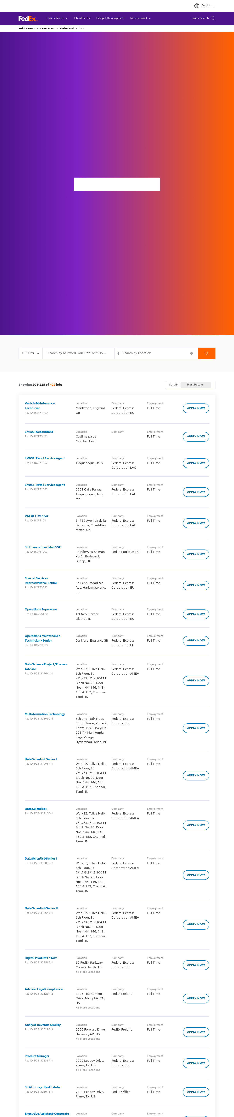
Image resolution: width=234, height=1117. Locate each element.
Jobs (82, 28)
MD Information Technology (45, 714)
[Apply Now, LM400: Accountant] (196, 437)
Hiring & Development (110, 18)
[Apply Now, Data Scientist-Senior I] (196, 775)
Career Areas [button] (57, 18)
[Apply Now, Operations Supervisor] (196, 614)
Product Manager (37, 1056)
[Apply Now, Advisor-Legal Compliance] (196, 998)
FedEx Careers (27, 28)
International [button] (140, 18)
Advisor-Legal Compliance (43, 989)
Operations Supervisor (41, 609)
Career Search (203, 18)
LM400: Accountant (39, 432)
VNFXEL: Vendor (36, 516)
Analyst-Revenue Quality (43, 1025)
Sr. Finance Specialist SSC (43, 547)
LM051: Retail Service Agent (45, 458)
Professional (67, 28)
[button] (191, 353)
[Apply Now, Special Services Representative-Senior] (196, 585)
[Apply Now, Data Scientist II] (196, 825)
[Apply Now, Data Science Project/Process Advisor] (196, 681)
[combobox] (78, 353)
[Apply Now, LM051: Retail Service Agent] (196, 463)
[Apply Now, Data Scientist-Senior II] (196, 925)
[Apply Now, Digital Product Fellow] (196, 965)
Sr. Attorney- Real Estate (42, 1087)
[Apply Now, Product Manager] (196, 1063)
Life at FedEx (82, 18)
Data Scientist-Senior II (41, 908)
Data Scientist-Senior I (41, 759)
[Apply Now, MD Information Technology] (196, 728)
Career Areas (47, 28)
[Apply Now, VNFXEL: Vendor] (196, 523)
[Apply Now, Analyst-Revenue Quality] (196, 1032)
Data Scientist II (36, 809)
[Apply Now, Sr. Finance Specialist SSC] (196, 554)
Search (206, 353)
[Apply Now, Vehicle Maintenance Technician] (196, 408)
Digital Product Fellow (41, 958)
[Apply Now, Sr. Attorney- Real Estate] (196, 1092)
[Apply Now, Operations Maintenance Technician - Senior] (196, 641)
